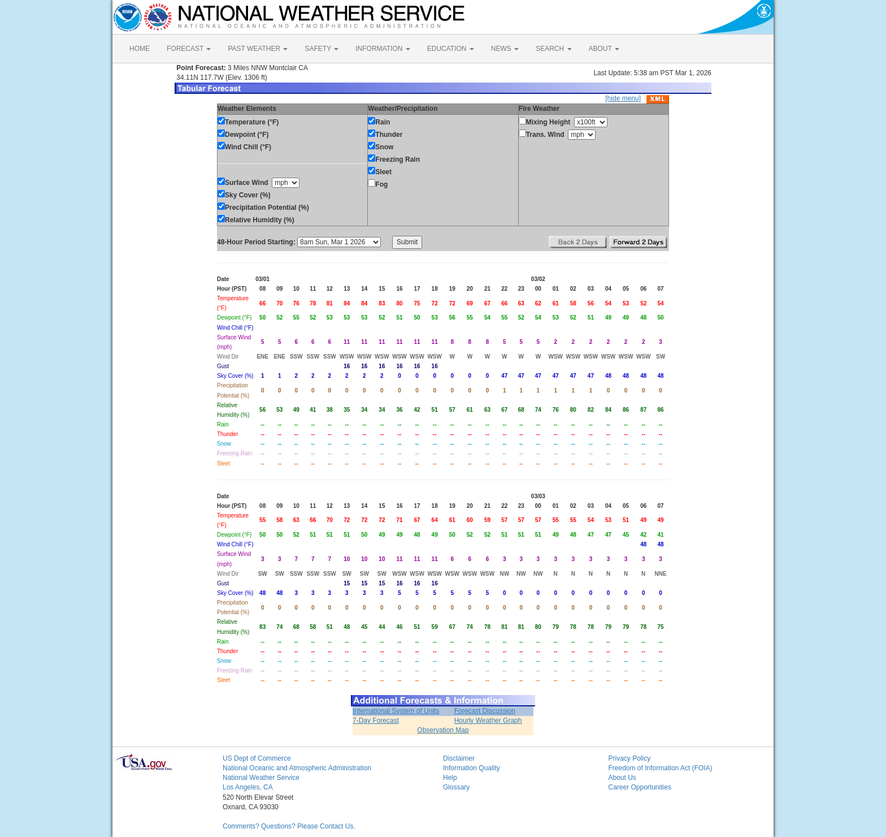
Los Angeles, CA (248, 787)
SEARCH (553, 49)
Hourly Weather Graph (488, 720)
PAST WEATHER (258, 49)
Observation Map (442, 730)
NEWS (505, 49)
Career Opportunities (640, 787)
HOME (139, 49)
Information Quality (471, 768)
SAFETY (321, 49)
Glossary (456, 787)
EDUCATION (450, 49)
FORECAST (189, 49)
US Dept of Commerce (257, 758)
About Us (622, 778)
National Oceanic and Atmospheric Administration (297, 768)
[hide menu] (623, 98)
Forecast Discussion (484, 711)
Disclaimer (459, 758)
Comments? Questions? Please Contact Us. (289, 826)
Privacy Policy (630, 758)
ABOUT (604, 49)
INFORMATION (382, 49)
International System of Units (396, 711)
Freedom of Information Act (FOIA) (661, 768)
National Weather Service (261, 778)
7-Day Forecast (376, 720)
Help (450, 778)
